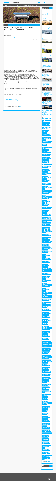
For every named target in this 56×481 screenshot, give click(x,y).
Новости (10, 5)
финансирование (45, 439)
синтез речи (45, 391)
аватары (44, 130)
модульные (44, 262)
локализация (49, 251)
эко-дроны (44, 453)
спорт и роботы (45, 410)
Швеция (48, 450)
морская (46, 264)
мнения (49, 259)
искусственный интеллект (47, 220)
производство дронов (46, 336)
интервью (44, 217)
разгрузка (44, 349)
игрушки (49, 208)
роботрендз (45, 364)
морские (44, 265)
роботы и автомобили (46, 367)
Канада (49, 225)
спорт (49, 407)
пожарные (49, 310)
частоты (47, 446)
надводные (49, 268)
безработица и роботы (46, 152)
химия (47, 442)
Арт (20, 5)
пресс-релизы (45, 324)
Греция (44, 184)
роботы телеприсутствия (47, 374)
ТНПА (48, 427)
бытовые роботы (45, 158)
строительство (45, 416)
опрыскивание (45, 297)
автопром (49, 135)
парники (44, 302)
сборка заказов (45, 384)
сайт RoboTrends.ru (46, 381)
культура (47, 244)
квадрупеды (48, 227)
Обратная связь (46, 467)
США (49, 417)
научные (49, 271)
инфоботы (44, 218)
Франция (44, 442)
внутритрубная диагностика (45, 164)
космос (44, 244)
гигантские (44, 174)
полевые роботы (48, 313)
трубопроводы (48, 431)
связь (44, 385)
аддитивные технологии (47, 138)
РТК (46, 378)
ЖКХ (47, 207)
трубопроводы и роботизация (45, 433)
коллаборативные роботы (47, 231)
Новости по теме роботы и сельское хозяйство (15, 98)
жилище (44, 207)
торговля (44, 428)
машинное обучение (46, 255)
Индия (50, 214)
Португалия (45, 317)
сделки (46, 385)
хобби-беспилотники (46, 443)
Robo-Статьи (45, 15)
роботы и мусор (45, 368)
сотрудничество (45, 399)
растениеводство (45, 352)
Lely (48, 124)
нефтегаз (48, 274)
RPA (43, 127)
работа (50, 344)
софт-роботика (45, 401)
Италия (44, 224)
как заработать (45, 225)
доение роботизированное (46, 190)
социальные (45, 404)
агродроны (48, 137)
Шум (17, 5)
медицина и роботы (46, 258)
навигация (44, 268)
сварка (50, 384)
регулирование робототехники (45, 357)
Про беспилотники (49, 2)
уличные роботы (45, 436)
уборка (44, 435)
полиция (44, 316)
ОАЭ (50, 280)
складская (49, 391)
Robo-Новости (45, 14)
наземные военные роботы (46, 270)
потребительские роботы (47, 320)
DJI (43, 124)
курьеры (47, 245)
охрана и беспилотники (47, 299)
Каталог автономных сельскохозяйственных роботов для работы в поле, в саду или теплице (21, 96)
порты (48, 317)
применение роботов (46, 331)
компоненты (49, 237)
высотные (47, 170)
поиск (44, 313)
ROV (49, 125)
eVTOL (46, 124)
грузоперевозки (48, 184)
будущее (48, 157)
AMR (47, 118)
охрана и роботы (45, 300)
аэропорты (49, 147)
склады (44, 392)
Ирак (48, 218)
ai (45, 118)
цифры (44, 446)
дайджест (49, 187)
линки (47, 249)
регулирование (45, 353)
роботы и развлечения (46, 371)
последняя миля (45, 319)
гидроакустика (45, 176)
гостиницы (44, 183)
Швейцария (45, 450)
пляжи (48, 306)
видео (48, 161)
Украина (47, 435)
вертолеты (44, 161)
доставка (44, 195)
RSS (47, 461)
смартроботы (45, 395)
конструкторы (45, 241)
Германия (48, 173)
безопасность (45, 151)
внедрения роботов (46, 162)
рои (47, 377)
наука (47, 271)
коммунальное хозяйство (47, 235)
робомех (44, 360)
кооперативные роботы (47, 242)
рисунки (47, 358)
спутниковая (45, 411)
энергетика (49, 455)
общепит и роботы (46, 289)
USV (45, 127)
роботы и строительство (47, 372)
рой (49, 377)
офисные (49, 297)
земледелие (14, 37)
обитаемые (44, 281)
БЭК (50, 158)
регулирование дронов (46, 355)
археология (44, 144)
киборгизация (47, 228)
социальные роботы (46, 406)
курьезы (44, 245)
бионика (49, 154)
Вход (51, 479)
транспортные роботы (46, 430)
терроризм (48, 423)
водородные (45, 166)
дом (50, 192)
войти (20, 106)
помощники (48, 316)
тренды (44, 431)
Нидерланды (48, 276)
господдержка (45, 181)
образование (45, 283)
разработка (49, 349)
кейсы (44, 228)
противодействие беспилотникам (45, 343)
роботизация (49, 361)
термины (44, 423)
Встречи (37, 5)
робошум (44, 377)
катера (44, 227)
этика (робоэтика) (46, 456)
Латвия (44, 248)
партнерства (48, 302)
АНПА (50, 141)
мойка (48, 262)
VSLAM (44, 128)
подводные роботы (46, 309)
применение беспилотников (45, 328)
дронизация (45, 200)
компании (44, 237)
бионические (45, 155)
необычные (44, 274)
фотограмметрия (45, 440)
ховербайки (45, 445)
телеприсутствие (45, 420)
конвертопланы (45, 238)
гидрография (45, 177)
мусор (47, 265)
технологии (47, 424)
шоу (43, 452)
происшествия (45, 338)
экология (48, 453)
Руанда (49, 378)
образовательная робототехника (45, 285)
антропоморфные (46, 142)
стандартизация (45, 413)
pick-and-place (45, 125)
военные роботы (45, 169)
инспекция (49, 215)
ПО (50, 306)
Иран (50, 218)
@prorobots (42, 1)
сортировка (44, 398)
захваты (50, 207)
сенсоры (44, 388)
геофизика (44, 173)
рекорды (44, 358)
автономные (45, 135)
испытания (44, 221)
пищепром (44, 306)
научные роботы (45, 273)
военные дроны (45, 167)
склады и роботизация (46, 394)
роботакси (44, 361)
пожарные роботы (46, 312)
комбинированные (46, 234)
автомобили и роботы (46, 134)
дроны (49, 201)
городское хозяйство (46, 180)
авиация (47, 130)
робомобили (48, 360)
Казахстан (47, 224)
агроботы (44, 137)
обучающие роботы (46, 286)
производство (45, 335)
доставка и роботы (46, 198)
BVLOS (46, 120)
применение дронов (46, 329)
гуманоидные (45, 187)
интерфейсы (49, 217)
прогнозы (44, 332)
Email (49, 461)
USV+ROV (49, 127)
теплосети (48, 421)
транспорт (48, 428)
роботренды (45, 365)
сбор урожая (45, 382)
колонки (44, 232)
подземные (44, 310)
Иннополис (44, 215)
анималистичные (45, 141)
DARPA (49, 120)
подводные (44, 307)
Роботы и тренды (49, 1)
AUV (43, 120)
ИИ (46, 211)
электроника (45, 455)
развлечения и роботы (46, 348)
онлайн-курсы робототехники (45, 296)
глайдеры (49, 177)
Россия (44, 378)
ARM (49, 118)
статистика (44, 414)
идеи (43, 210)
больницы (44, 157)
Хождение (49, 445)
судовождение (45, 417)
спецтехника (45, 407)
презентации (45, 323)
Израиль (44, 211)
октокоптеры (45, 294)
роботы (49, 365)
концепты (49, 241)
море (43, 264)
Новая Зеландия (45, 277)
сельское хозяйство (8, 37)
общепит (44, 288)
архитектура (45, 145)
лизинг (44, 249)
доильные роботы (46, 192)
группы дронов (45, 186)
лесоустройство (48, 248)
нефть (44, 276)
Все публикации (45, 13)
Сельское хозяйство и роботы (11, 99)
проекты (48, 332)
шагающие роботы (46, 449)
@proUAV (41, 2)
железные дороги (46, 204)
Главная (5, 5)
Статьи (14, 5)
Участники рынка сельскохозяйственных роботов (15, 100)
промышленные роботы (47, 341)
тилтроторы (45, 427)
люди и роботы (45, 252)
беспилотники (45, 154)
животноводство (45, 205)
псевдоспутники (45, 344)
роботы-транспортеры (46, 375)
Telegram (44, 462)
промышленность (46, 339)
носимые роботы (45, 280)
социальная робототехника (45, 403)
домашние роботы (46, 193)
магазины (44, 254)
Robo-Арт (44, 18)
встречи (44, 170)
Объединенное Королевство (45, 292)
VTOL (47, 128)
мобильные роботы (46, 261)
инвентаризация (45, 214)
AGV (43, 118)
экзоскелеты (47, 452)
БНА (48, 155)
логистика (44, 251)
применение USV (45, 326)
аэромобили (45, 147)
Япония (44, 459)
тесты (44, 424)
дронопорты (45, 201)
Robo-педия (25, 5)
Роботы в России (31, 5)
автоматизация (45, 131)
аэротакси (44, 148)
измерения (47, 210)
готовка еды (49, 183)
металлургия (45, 259)
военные (49, 166)
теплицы (44, 421)
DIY (43, 121)
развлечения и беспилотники (45, 346)
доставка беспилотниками (45, 197)
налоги (44, 271)
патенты (44, 303)
